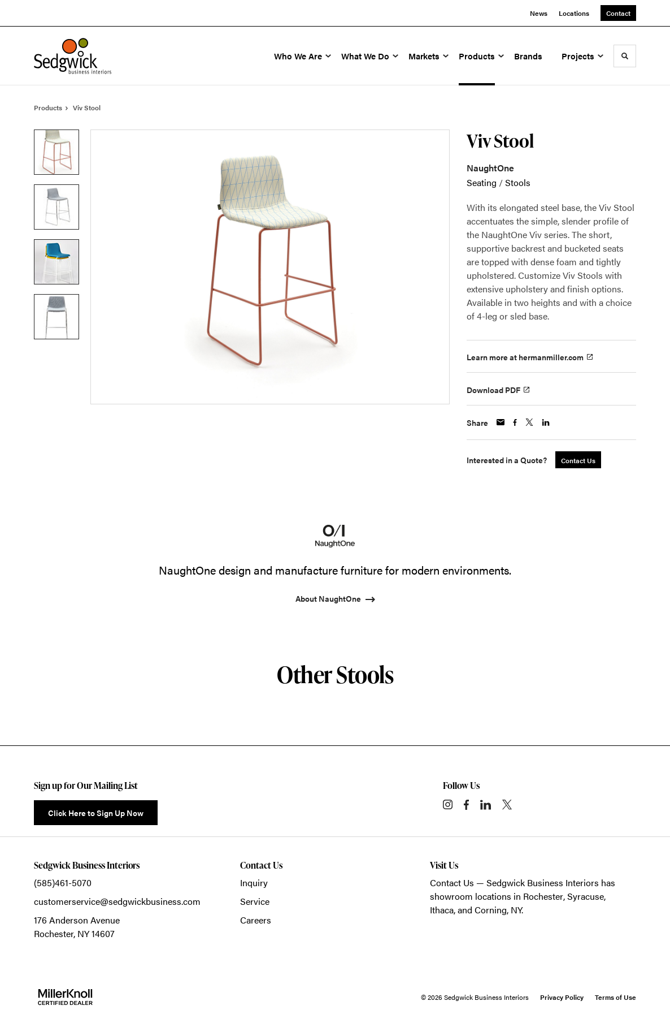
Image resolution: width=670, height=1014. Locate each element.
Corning (491, 909)
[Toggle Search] (625, 56)
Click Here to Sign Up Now (95, 812)
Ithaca (442, 909)
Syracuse (585, 896)
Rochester (543, 896)
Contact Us (452, 882)
